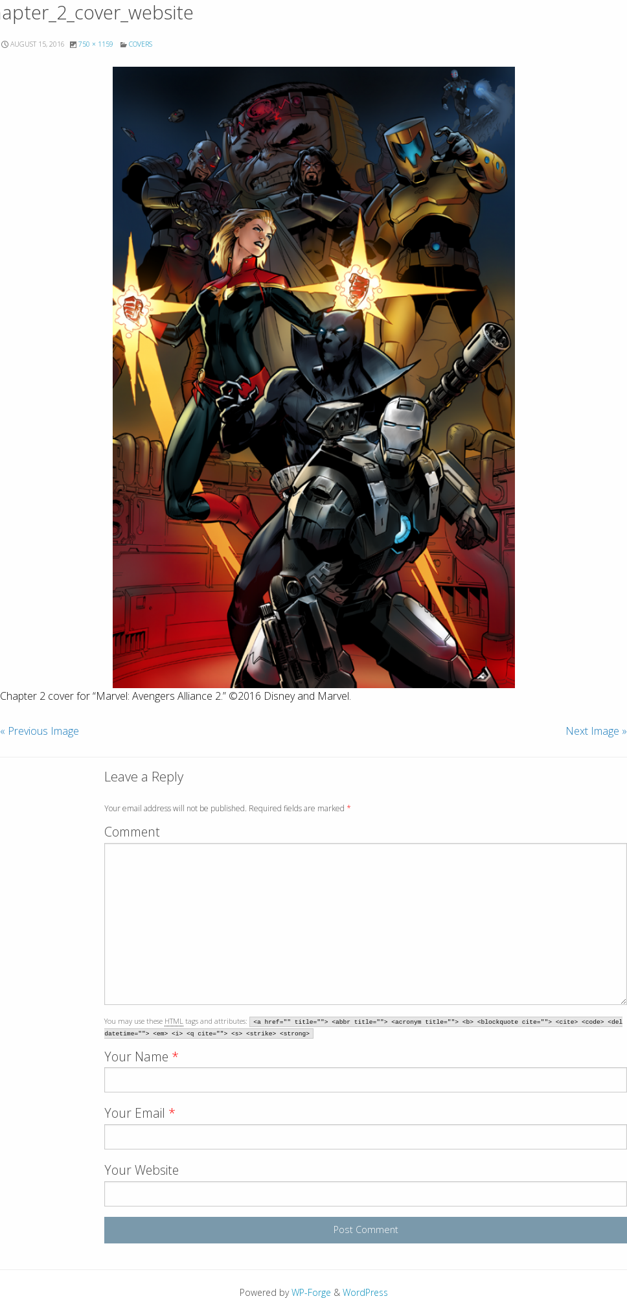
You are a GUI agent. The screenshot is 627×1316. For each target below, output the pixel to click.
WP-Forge (311, 1292)
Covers (140, 44)
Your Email (140, 1113)
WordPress (365, 1292)
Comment (132, 831)
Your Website (141, 1170)
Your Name (141, 1056)
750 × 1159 (95, 44)
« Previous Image (39, 731)
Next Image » (596, 731)
